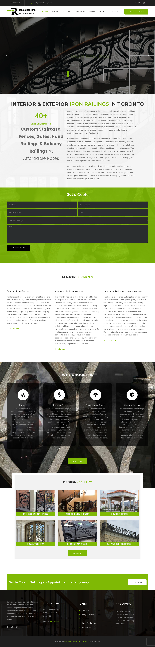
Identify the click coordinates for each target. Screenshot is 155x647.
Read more (13, 328)
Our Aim (23, 405)
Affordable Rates (59, 405)
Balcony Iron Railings (125, 614)
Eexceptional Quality (96, 405)
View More (77, 553)
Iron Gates (120, 624)
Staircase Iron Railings (125, 621)
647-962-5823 (15, 3)
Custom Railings (132, 405)
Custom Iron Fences (18, 291)
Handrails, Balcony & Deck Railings (123, 291)
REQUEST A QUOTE (136, 11)
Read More (77, 461)
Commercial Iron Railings (69, 291)
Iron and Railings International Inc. (76, 641)
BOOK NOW (137, 582)
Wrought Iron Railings (125, 611)
